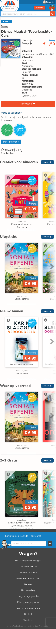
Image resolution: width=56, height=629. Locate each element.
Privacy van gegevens (28, 602)
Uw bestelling (28, 590)
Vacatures (28, 620)
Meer (46, 162)
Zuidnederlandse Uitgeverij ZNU (38, 54)
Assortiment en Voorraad (28, 578)
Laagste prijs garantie (28, 596)
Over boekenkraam (28, 566)
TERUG (6, 22)
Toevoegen (26, 104)
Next (51, 192)
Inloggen (49, 2)
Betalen (28, 584)
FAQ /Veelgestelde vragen (28, 560)
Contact (28, 614)
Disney (4, 26)
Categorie (40, 8)
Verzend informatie (28, 572)
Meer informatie (11, 142)
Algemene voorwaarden (28, 608)
